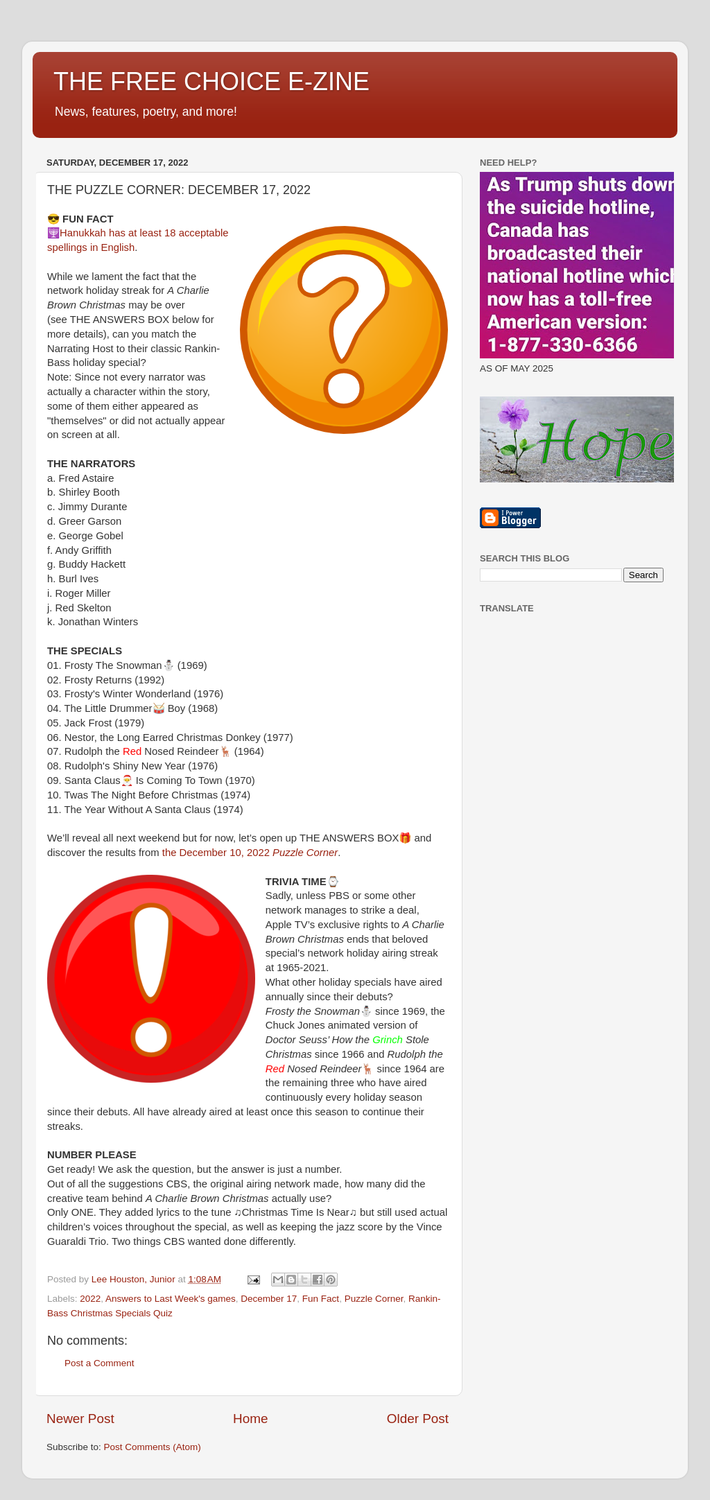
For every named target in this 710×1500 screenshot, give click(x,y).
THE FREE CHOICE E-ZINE (211, 81)
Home (250, 1418)
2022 (90, 1298)
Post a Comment (99, 1363)
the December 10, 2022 (250, 852)
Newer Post (80, 1418)
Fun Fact (320, 1298)
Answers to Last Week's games (170, 1298)
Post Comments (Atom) (152, 1447)
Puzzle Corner (374, 1298)
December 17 (269, 1298)
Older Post (418, 1418)
